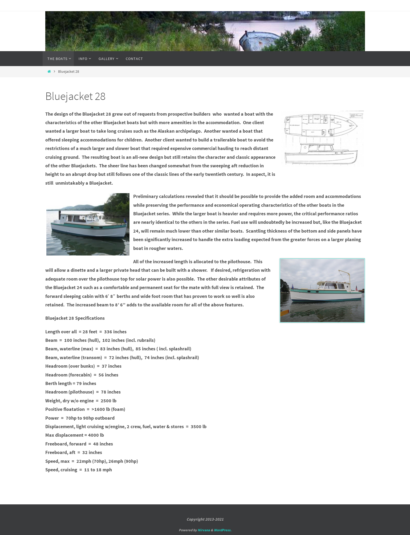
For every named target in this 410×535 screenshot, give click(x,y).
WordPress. (223, 530)
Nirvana (204, 530)
